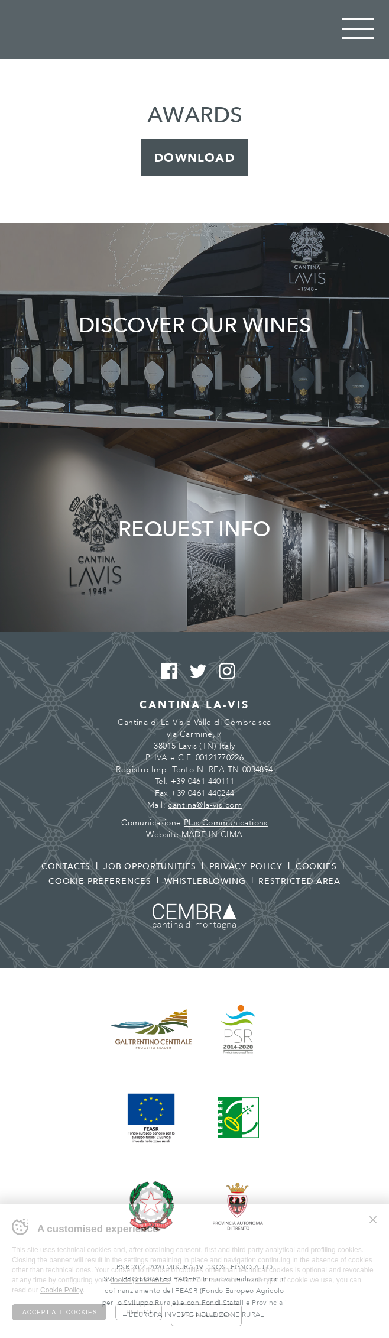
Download (194, 158)
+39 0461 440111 (202, 781)
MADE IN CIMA (212, 834)
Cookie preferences (99, 881)
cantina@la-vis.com (205, 805)
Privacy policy (246, 866)
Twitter (194, 672)
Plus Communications (226, 822)
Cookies (316, 866)
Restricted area (299, 881)
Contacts (65, 866)
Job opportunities (149, 866)
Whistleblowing (205, 881)
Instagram (223, 672)
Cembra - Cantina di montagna (194, 916)
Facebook (166, 672)
